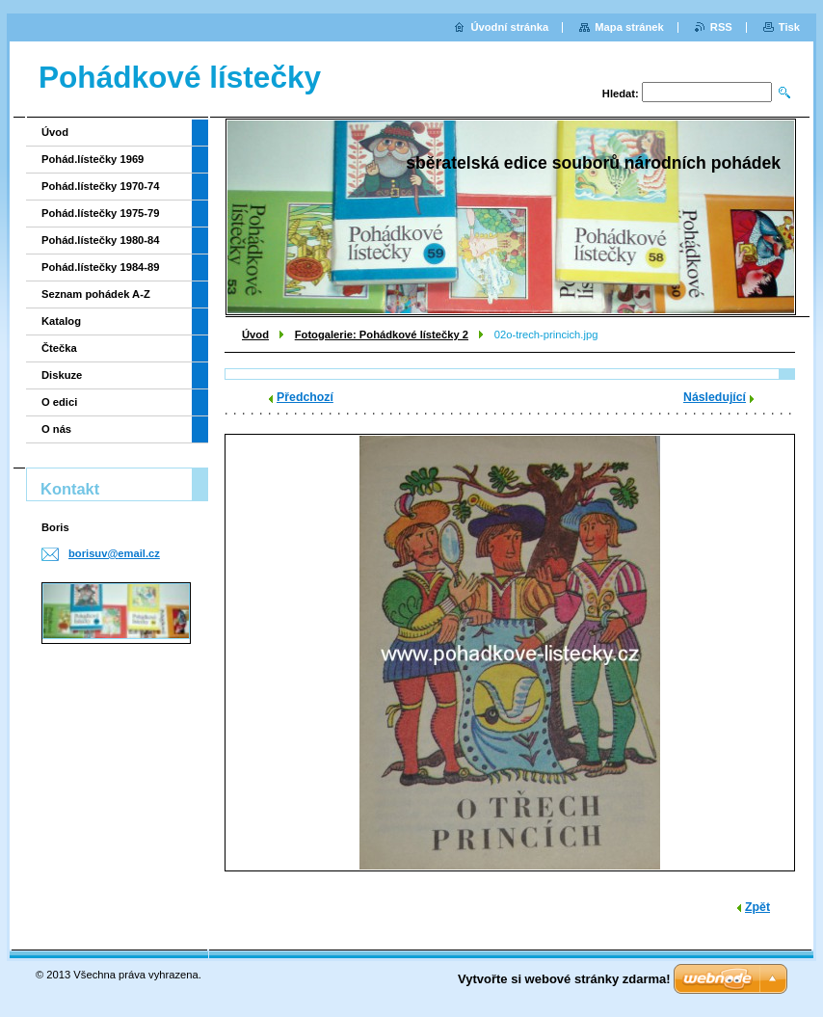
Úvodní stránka (509, 27)
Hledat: (620, 93)
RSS (721, 27)
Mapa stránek (629, 27)
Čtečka (59, 348)
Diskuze (61, 375)
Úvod (255, 334)
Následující (714, 397)
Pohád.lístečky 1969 (92, 159)
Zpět (757, 907)
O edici (59, 402)
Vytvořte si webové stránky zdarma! (564, 979)
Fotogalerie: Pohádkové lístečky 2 (381, 334)
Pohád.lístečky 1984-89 (100, 267)
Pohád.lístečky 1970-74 (100, 186)
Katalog (61, 321)
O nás (56, 429)
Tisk (789, 27)
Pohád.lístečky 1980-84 (100, 240)
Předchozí (305, 397)
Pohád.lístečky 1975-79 (100, 213)
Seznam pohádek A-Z (95, 294)
